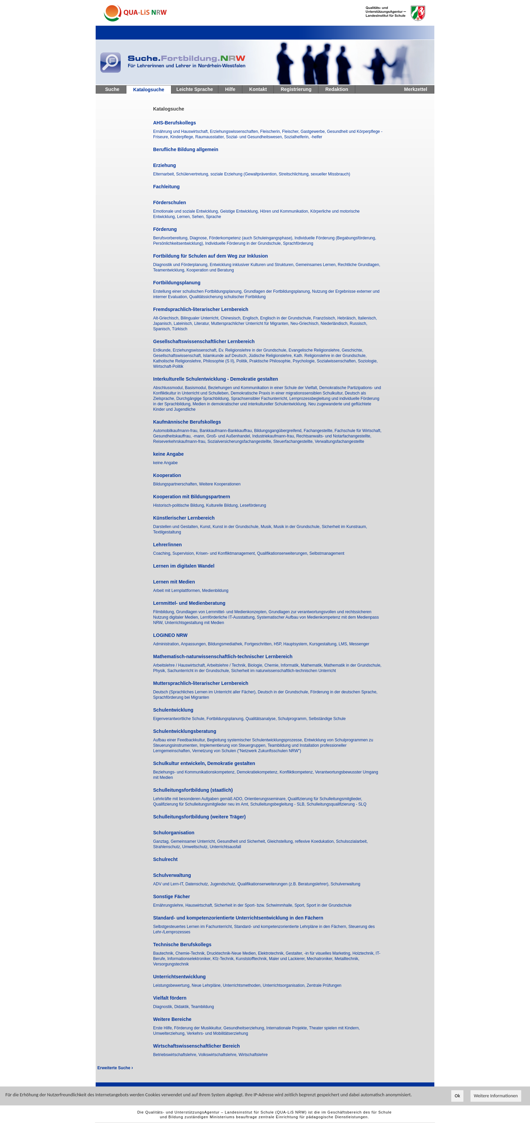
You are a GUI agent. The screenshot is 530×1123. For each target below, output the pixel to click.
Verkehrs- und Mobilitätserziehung (217, 1033)
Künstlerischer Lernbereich (184, 518)
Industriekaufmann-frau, (274, 436)
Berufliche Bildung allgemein (185, 149)
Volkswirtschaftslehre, (218, 1054)
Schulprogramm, (293, 718)
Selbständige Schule (327, 718)
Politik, (242, 361)
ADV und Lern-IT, (169, 884)
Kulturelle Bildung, (223, 505)
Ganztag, (162, 841)
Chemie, (272, 665)
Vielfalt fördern (170, 998)
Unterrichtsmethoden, (243, 985)
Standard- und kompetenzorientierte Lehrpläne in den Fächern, (291, 926)
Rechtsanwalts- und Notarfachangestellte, (333, 436)
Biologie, (256, 665)
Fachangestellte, (319, 430)
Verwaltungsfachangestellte (339, 441)
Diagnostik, (163, 1006)
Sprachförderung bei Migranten (181, 697)
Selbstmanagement (326, 553)
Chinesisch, (231, 318)
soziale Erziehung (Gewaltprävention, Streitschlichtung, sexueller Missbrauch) (280, 174)
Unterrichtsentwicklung (179, 976)
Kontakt (258, 89)
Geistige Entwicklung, (240, 211)
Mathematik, (312, 665)
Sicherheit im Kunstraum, (344, 526)
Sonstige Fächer (171, 896)
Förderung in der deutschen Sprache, (344, 692)
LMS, (344, 644)
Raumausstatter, (210, 137)
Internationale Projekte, (287, 1028)
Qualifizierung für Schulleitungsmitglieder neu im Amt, (201, 804)
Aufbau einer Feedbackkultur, (180, 740)
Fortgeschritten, (259, 644)
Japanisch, (163, 323)
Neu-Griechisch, (305, 323)
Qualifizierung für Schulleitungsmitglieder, (325, 798)
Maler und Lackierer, (288, 958)
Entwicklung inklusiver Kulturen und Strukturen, (252, 264)
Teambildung (202, 1006)
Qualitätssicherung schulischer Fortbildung (227, 296)
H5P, (278, 644)
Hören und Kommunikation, (285, 211)
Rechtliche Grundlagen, (359, 264)
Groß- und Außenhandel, (229, 436)
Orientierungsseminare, (266, 798)
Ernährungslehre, (169, 905)
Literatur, (202, 323)
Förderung (165, 229)
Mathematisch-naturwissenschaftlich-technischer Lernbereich (222, 656)
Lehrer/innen (167, 544)
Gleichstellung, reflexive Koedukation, (301, 841)
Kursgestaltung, (324, 644)
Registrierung (296, 89)
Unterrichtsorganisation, (285, 985)
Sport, (300, 905)
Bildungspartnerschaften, (176, 484)
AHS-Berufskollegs (174, 122)
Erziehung (164, 165)
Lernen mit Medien (174, 581)
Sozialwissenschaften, (337, 361)
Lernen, (184, 216)
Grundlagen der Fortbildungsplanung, (278, 291)
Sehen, (199, 216)
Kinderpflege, (182, 137)
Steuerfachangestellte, (294, 441)
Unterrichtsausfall (225, 846)
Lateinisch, (184, 323)
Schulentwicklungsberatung (184, 731)
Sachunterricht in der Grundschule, (199, 670)
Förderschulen (169, 202)
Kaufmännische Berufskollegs (187, 422)
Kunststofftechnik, (252, 958)
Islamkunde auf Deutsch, (225, 355)
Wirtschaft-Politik (168, 366)
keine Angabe (168, 454)
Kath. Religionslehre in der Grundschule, (330, 355)
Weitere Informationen (496, 1096)
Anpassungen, (194, 644)
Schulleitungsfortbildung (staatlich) (193, 790)
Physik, (160, 670)
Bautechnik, (164, 953)
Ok (457, 1096)
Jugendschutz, (224, 884)
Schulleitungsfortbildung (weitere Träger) (199, 816)
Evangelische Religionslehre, (315, 350)
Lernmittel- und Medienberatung (189, 603)
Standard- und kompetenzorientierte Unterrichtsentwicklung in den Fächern (238, 918)
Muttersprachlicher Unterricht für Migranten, (250, 323)
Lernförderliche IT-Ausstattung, (228, 617)
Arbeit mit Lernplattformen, (177, 590)
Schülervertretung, (193, 174)
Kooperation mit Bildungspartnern (191, 496)
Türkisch (179, 329)
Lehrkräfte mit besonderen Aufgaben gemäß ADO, (198, 798)
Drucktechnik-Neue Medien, (232, 953)
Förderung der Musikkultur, (198, 1028)
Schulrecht (165, 859)
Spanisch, (162, 329)
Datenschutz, (197, 884)
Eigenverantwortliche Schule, (180, 718)
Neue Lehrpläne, (207, 985)
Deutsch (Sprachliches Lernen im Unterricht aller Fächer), (205, 692)
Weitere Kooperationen (220, 484)
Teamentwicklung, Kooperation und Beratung (193, 270)
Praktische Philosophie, (271, 361)
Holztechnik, (364, 953)
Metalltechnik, (347, 958)
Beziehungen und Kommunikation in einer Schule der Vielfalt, (263, 387)
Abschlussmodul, (169, 387)
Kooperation (167, 475)
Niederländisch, (335, 323)
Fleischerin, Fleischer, (280, 131)
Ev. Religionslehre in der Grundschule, (253, 350)
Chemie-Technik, (191, 953)
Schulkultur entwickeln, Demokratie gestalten (204, 763)
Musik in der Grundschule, (297, 526)
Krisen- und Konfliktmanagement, (226, 553)
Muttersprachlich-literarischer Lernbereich (200, 683)
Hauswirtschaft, (199, 905)
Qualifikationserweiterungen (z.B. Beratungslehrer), (283, 884)
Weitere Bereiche (172, 1019)
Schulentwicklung (173, 710)
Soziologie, (368, 361)
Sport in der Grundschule (329, 905)
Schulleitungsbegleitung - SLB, (278, 804)
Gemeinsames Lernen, (317, 264)
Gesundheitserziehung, (244, 1028)
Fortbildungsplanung (176, 282)
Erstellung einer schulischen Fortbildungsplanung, (198, 291)
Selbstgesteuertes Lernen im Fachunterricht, (193, 926)
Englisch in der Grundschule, (286, 318)
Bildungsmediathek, (226, 644)
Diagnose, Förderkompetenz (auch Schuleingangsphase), (242, 238)
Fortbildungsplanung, (226, 718)
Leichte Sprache (194, 89)
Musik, (267, 526)
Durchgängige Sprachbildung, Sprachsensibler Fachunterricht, (232, 398)
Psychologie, (305, 361)
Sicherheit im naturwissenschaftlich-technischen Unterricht (283, 670)
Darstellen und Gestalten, (176, 526)
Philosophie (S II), (219, 361)
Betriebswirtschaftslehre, (175, 1054)
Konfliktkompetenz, (297, 772)
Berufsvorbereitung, (171, 238)
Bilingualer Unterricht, (200, 318)
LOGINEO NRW (170, 635)
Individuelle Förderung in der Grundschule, (244, 243)
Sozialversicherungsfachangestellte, (240, 441)
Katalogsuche (148, 89)
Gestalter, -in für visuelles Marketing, (319, 953)
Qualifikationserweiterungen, (283, 553)
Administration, (167, 644)
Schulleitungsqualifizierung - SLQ (336, 804)
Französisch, (325, 318)
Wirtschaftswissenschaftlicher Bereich (196, 1046)
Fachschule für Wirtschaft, (358, 430)
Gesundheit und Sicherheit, (242, 841)
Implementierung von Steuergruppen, (233, 745)
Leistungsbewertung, (172, 985)
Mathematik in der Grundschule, (352, 665)
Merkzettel (415, 89)
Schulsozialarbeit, (352, 841)
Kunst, (206, 526)
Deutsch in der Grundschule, (284, 692)
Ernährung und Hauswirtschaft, (181, 131)
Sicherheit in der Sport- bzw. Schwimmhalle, (254, 905)
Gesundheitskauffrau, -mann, (180, 436)
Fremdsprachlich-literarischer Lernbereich (200, 309)
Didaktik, (182, 1006)
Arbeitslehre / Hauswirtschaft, (180, 665)
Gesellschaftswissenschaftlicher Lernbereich (204, 341)
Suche (112, 89)
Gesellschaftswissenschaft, (178, 355)
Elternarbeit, (164, 174)
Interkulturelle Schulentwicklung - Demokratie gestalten (215, 379)
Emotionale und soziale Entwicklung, (186, 211)
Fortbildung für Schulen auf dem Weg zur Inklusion (210, 256)
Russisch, (358, 323)
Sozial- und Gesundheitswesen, (255, 137)
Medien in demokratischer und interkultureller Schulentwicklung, (250, 404)
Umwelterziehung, (170, 1033)
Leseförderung (253, 505)
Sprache (213, 216)
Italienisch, (367, 318)
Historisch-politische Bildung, (179, 505)
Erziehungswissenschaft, (195, 350)
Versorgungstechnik (171, 964)
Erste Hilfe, (163, 1028)
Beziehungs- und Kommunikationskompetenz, (195, 772)
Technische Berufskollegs (182, 944)
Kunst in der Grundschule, (237, 526)
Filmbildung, (164, 612)
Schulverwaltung (172, 875)
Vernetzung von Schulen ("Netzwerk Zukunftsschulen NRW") (246, 750)
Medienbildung (215, 590)
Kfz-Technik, (224, 958)
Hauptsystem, (296, 644)
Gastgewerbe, (313, 131)
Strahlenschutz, (167, 846)
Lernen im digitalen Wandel (184, 566)
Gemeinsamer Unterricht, (194, 841)
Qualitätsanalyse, (262, 718)
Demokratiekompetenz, (258, 772)
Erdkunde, (163, 350)
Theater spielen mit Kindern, (334, 1028)
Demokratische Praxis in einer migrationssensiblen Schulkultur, (287, 393)
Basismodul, (196, 387)
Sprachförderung (298, 243)
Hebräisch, (347, 318)
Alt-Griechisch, (166, 318)
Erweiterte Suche (115, 1068)
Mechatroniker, (321, 958)
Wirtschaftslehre (253, 1054)
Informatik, (290, 665)
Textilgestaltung (167, 532)
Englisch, (251, 318)
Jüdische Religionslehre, (271, 355)
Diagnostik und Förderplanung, (181, 264)
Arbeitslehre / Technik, (227, 665)
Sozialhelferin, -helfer (303, 137)
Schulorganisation (173, 832)
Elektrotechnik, (272, 953)
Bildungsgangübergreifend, (279, 430)
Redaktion (336, 89)
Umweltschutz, (196, 846)
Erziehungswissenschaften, (235, 131)
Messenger (359, 644)
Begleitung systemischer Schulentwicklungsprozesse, (255, 740)
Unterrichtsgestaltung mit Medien (194, 622)
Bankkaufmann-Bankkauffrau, (226, 430)
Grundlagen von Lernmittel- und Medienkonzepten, (222, 612)
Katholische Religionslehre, (178, 361)
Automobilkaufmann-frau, (176, 430)
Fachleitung (166, 186)
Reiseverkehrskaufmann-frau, (180, 441)
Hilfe (230, 89)
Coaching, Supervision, (174, 553)
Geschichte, (352, 350)
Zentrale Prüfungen (324, 985)
